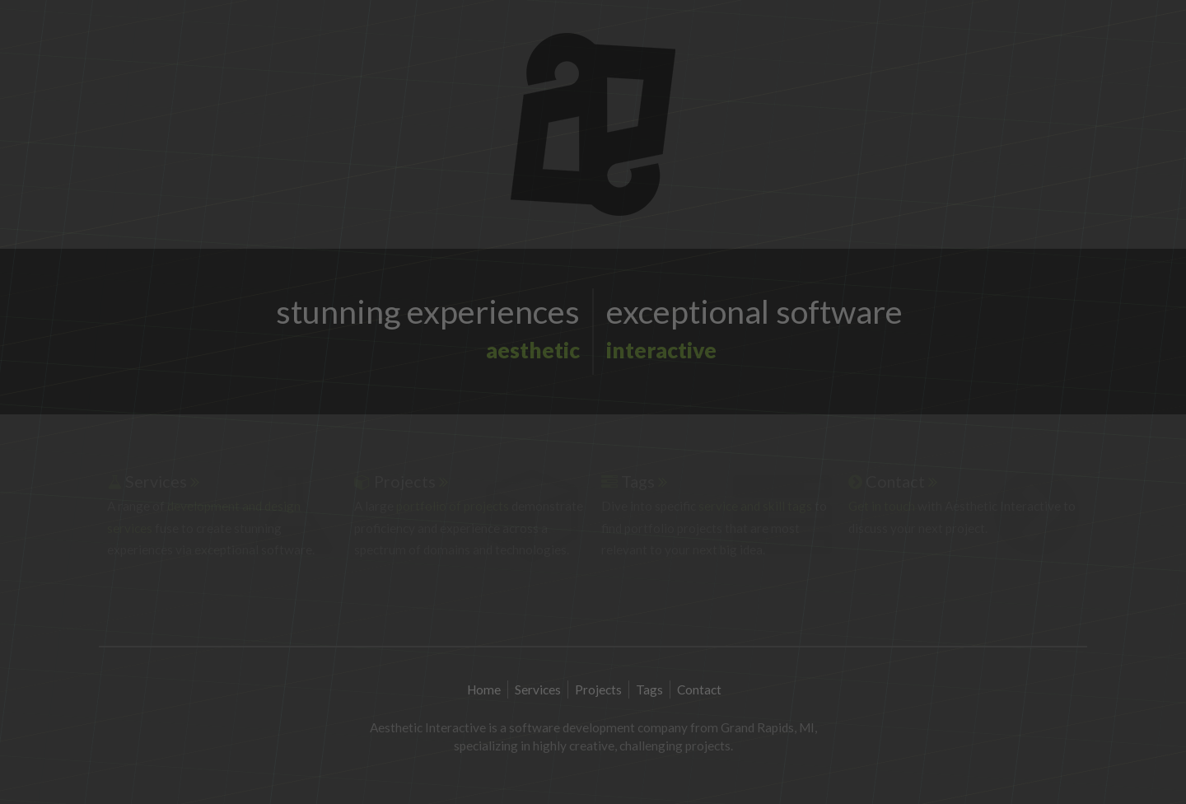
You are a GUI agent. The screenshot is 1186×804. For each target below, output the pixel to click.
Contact (699, 689)
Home (485, 689)
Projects (599, 689)
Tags (650, 689)
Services (539, 689)
